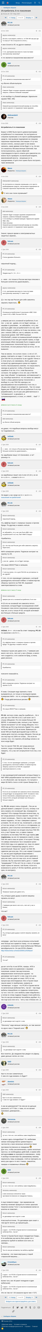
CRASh (10, 1005)
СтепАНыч (12, 1262)
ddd (9, 63)
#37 (40, 1090)
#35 (40, 1042)
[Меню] (3, 3)
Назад (12, 17)
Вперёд (29, 17)
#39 (40, 1178)
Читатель (11, 1119)
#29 (40, 491)
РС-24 (10, 22)
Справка (27, 1326)
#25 (40, 207)
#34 (40, 1013)
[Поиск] (39, 3)
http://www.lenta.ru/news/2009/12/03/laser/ (17, 951)
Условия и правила (20, 1324)
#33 (40, 925)
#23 (40, 123)
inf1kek (10, 436)
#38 (40, 1127)
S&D (9, 1062)
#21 (40, 31)
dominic (11, 1081)
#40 (40, 1270)
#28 (40, 471)
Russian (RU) (7, 1321)
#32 (40, 884)
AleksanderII (13, 115)
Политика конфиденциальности (12, 1326)
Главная (35, 1326)
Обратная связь (7, 1324)
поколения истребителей (11, 497)
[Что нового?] (35, 3)
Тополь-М (6, 14)
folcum (10, 241)
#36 (40, 1070)
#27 (40, 444)
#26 (40, 249)
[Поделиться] (36, 31)
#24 (40, 176)
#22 (40, 71)
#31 (40, 627)
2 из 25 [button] (20, 17)
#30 (40, 511)
